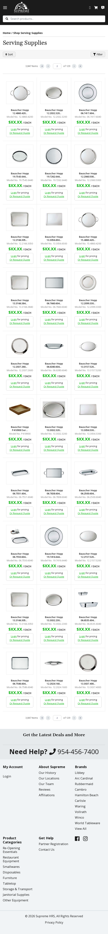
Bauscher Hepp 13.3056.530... (88, 428)
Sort (9, 54)
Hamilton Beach (86, 795)
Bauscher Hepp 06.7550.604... (20, 555)
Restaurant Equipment (11, 859)
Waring (80, 806)
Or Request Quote (20, 133)
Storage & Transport (17, 889)
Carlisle (80, 800)
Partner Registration (53, 844)
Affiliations (47, 795)
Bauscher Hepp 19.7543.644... (20, 175)
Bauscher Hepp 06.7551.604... (20, 492)
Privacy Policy (54, 922)
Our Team (46, 784)
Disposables (11, 872)
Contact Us (46, 849)
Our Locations (49, 778)
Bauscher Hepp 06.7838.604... (54, 492)
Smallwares (11, 866)
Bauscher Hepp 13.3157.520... (88, 365)
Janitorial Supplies (16, 894)
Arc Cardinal (84, 778)
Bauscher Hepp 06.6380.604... (54, 365)
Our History (47, 773)
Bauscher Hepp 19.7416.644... (54, 555)
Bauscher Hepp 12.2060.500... (88, 175)
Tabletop (9, 883)
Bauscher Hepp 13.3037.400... (88, 682)
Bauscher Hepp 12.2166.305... (20, 238)
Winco (79, 817)
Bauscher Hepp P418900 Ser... (20, 428)
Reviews (44, 789)
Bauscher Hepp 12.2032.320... (54, 112)
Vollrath (80, 812)
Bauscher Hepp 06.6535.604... (88, 619)
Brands (81, 767)
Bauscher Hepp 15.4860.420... (88, 238)
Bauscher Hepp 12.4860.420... (20, 112)
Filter (98, 54)
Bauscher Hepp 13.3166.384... (20, 302)
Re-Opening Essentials (11, 850)
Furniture (10, 878)
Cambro (80, 789)
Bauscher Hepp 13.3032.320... (54, 428)
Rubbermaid (84, 784)
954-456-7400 (74, 752)
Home (7, 33)
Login (14, 129)
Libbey (79, 773)
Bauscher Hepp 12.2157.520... (88, 555)
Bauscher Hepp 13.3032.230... (54, 619)
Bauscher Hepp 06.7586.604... (20, 682)
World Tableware (87, 823)
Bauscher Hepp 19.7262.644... (54, 175)
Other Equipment (15, 900)
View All (80, 828)
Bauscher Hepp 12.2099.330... (88, 302)
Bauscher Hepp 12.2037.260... (20, 365)
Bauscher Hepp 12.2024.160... (54, 682)
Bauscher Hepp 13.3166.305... (20, 619)
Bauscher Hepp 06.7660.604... (54, 302)
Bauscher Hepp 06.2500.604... (88, 492)
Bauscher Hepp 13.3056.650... (54, 238)
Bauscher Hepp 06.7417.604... (88, 112)
